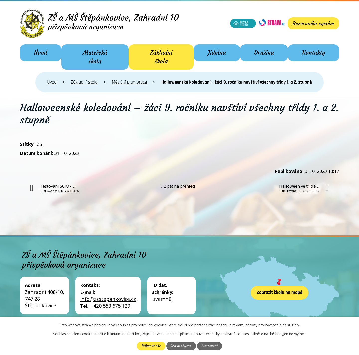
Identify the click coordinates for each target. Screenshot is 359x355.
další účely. (291, 325)
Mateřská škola (95, 57)
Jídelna (217, 52)
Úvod (40, 52)
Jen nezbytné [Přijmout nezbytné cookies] (181, 346)
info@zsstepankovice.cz (108, 299)
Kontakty (313, 52)
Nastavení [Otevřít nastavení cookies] (209, 346)
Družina (264, 52)
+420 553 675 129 (110, 305)
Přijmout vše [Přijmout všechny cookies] (151, 346)
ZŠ (39, 144)
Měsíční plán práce (129, 82)
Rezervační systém (313, 23)
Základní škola (161, 57)
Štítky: (27, 144)
